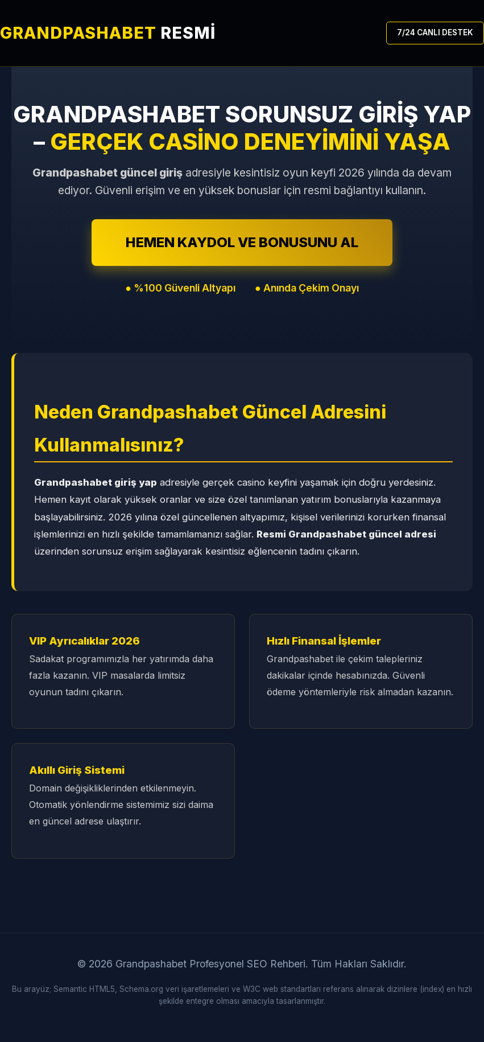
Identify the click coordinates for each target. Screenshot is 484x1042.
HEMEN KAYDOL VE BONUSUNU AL (242, 242)
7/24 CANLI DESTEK (435, 32)
